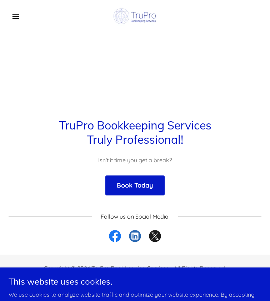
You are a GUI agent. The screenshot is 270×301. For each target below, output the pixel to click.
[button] (27, 16)
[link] (135, 16)
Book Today (135, 185)
